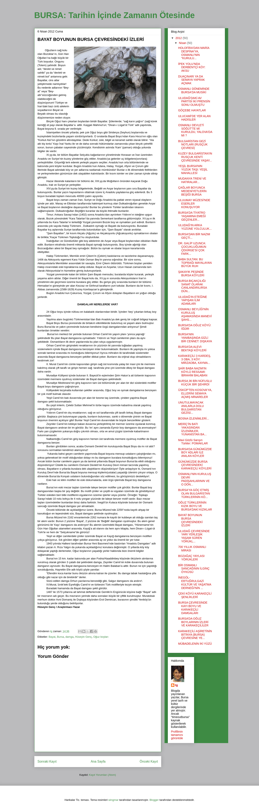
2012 (179, 38)
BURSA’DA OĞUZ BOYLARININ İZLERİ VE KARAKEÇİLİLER (193, 622)
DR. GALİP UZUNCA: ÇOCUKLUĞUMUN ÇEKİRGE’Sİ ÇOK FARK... (192, 248)
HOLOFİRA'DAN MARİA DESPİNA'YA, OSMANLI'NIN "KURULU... (193, 53)
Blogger (154, 799)
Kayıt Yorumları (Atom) (102, 774)
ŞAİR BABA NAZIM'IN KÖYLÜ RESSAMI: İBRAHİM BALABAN (192, 372)
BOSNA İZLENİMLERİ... (193, 418)
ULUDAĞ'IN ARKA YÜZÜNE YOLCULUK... (195, 227)
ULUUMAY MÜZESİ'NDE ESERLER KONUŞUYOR (194, 203)
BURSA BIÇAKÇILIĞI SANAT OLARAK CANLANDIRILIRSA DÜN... (192, 286)
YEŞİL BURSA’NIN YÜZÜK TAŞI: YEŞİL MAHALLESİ (192, 169)
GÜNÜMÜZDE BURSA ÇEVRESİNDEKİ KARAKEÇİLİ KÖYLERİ (194, 465)
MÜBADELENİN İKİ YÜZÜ (195, 643)
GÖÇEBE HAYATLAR (192, 110)
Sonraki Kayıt (47, 761)
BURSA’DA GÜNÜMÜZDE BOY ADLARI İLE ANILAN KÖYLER (195, 452)
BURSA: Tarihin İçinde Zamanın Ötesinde (114, 15)
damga (69, 636)
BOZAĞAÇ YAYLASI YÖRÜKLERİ (191, 557)
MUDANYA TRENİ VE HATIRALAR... (192, 180)
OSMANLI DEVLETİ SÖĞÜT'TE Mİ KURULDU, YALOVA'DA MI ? (195, 130)
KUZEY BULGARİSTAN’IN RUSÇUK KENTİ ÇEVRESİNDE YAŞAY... (195, 157)
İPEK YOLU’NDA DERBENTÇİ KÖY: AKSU (191, 67)
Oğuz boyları (100, 636)
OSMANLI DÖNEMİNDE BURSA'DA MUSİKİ (193, 90)
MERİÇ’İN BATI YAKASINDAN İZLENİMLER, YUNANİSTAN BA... (192, 429)
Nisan (183, 43)
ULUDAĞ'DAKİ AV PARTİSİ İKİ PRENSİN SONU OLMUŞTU (194, 101)
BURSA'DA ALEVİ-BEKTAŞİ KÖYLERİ (192, 348)
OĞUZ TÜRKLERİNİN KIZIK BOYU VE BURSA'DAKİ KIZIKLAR (195, 506)
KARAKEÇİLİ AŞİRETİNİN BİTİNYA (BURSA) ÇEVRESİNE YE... (195, 634)
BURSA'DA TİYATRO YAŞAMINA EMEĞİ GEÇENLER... (192, 216)
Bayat (52, 636)
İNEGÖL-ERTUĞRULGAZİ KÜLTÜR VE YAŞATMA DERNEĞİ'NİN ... (194, 582)
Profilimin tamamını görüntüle (177, 735)
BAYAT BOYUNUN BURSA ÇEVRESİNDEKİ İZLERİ (190, 520)
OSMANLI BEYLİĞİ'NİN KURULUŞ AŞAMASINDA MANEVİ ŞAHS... (195, 314)
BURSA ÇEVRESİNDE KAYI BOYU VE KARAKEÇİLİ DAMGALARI (192, 607)
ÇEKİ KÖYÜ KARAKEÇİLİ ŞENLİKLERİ (195, 595)
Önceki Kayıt (149, 761)
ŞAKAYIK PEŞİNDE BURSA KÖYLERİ (191, 273)
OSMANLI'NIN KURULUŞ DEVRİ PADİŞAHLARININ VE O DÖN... (194, 479)
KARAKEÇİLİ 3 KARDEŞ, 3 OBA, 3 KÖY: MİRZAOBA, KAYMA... (194, 359)
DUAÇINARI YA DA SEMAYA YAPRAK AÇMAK (191, 80)
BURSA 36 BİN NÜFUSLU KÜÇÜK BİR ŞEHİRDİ (195, 382)
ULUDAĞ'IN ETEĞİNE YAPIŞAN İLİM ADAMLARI (192, 300)
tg (176, 685)
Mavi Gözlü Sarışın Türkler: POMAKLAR (193, 441)
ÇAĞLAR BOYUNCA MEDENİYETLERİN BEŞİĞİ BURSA (192, 191)
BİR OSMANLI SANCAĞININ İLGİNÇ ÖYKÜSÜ (194, 569)
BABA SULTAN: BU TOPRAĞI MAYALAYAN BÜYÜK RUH (195, 263)
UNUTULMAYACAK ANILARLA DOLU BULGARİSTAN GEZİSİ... (191, 407)
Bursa (60, 636)
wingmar (113, 799)
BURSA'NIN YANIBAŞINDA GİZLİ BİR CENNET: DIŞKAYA (195, 338)
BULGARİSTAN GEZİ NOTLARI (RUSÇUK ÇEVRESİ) (192, 144)
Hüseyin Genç (83, 636)
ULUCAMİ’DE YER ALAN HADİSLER (194, 117)
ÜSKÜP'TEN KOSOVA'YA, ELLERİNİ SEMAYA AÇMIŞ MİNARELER (195, 393)
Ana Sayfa (98, 761)
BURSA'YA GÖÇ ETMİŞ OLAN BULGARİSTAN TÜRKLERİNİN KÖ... (194, 493)
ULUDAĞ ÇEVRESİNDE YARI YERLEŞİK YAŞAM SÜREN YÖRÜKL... (194, 536)
